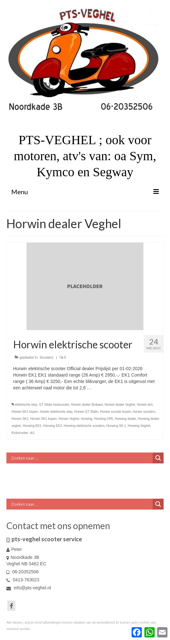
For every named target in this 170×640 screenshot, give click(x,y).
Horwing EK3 (52, 426)
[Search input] (81, 458)
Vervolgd (101, 387)
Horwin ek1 (145, 404)
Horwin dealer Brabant (87, 404)
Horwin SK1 (20, 418)
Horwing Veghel (139, 426)
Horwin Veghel (69, 418)
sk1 (32, 433)
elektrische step (26, 404)
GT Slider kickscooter (54, 404)
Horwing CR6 (103, 418)
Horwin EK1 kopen (25, 411)
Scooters (46, 357)
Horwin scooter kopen (115, 411)
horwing (86, 418)
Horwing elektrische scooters (84, 426)
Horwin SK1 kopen (43, 418)
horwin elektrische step (56, 411)
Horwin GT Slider (86, 411)
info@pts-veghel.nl (28, 587)
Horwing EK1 (32, 426)
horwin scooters (144, 411)
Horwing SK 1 (116, 426)
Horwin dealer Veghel (120, 404)
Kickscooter (20, 433)
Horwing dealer (125, 418)
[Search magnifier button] (158, 458)
